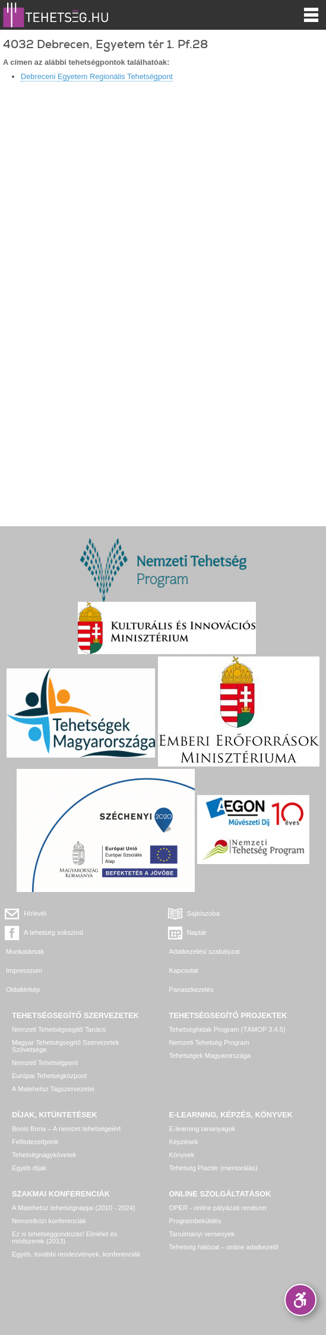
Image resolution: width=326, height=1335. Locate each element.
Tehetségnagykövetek (44, 1154)
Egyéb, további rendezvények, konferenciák (76, 1254)
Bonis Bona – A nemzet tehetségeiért (66, 1128)
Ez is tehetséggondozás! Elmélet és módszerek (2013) (64, 1237)
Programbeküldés (195, 1220)
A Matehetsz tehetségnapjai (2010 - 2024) (73, 1207)
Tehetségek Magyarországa (210, 1055)
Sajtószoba (203, 913)
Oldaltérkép (23, 989)
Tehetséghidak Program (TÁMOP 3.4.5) (227, 1029)
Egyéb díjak (29, 1167)
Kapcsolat (183, 970)
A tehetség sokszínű (53, 932)
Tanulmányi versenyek (202, 1233)
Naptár (197, 932)
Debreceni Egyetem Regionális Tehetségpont (97, 76)
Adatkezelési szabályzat (204, 951)
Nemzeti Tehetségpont (45, 1062)
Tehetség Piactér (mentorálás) (213, 1167)
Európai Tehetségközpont (49, 1075)
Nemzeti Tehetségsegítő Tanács (59, 1029)
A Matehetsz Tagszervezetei (53, 1088)
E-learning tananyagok (202, 1128)
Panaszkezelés (191, 989)
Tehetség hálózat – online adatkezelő (223, 1247)
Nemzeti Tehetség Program (209, 1042)
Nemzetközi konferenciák (49, 1220)
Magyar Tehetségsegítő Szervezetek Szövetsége (65, 1046)
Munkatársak (25, 951)
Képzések (183, 1141)
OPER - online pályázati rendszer (218, 1207)
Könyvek (182, 1154)
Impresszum (24, 970)
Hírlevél (35, 913)
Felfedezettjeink (35, 1141)
